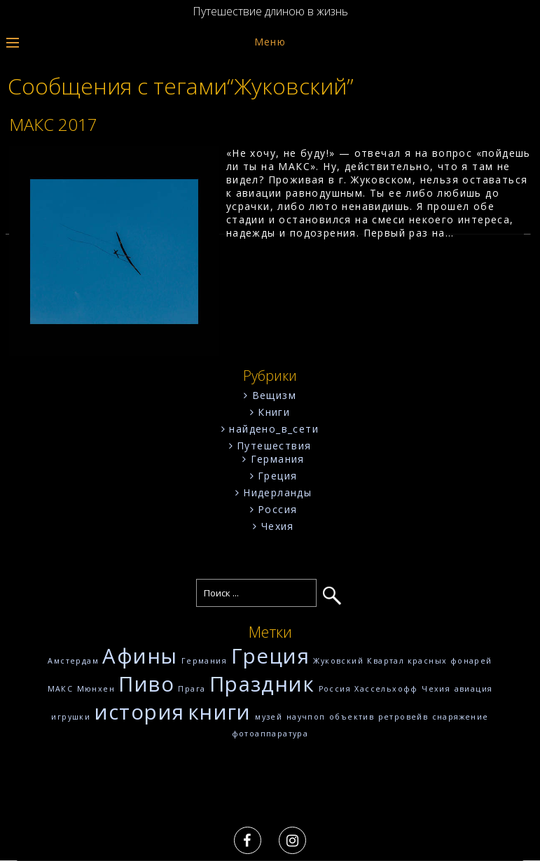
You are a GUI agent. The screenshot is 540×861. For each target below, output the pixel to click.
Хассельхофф (385, 689)
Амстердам (73, 661)
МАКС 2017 (53, 124)
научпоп (306, 717)
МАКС (61, 689)
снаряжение (460, 717)
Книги (274, 412)
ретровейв (403, 717)
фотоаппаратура (270, 733)
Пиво (146, 684)
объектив (351, 717)
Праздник (261, 684)
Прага (191, 689)
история (140, 712)
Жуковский (338, 661)
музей (268, 717)
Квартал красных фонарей (429, 661)
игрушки (70, 717)
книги (219, 712)
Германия (278, 458)
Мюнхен (96, 689)
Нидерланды (277, 492)
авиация (474, 689)
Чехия (277, 526)
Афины (139, 656)
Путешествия (274, 445)
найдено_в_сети (274, 428)
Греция (277, 475)
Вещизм (274, 395)
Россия (277, 509)
